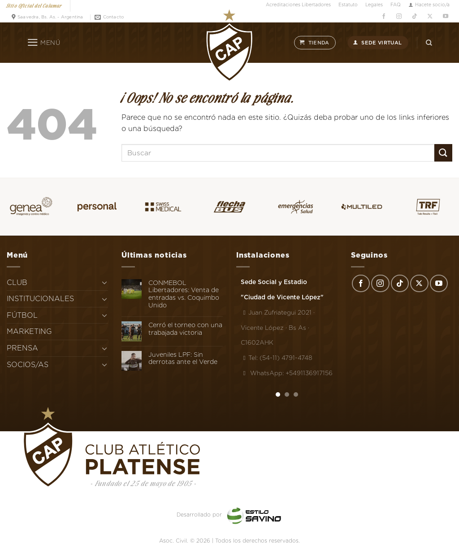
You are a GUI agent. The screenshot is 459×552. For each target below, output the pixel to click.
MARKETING (29, 331)
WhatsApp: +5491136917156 (287, 373)
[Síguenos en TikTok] (414, 16)
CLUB (17, 282)
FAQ (395, 4)
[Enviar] (443, 153)
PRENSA (22, 348)
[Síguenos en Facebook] (383, 16)
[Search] (429, 42)
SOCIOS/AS (27, 364)
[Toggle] (104, 282)
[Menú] (44, 42)
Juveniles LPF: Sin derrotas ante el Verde (182, 358)
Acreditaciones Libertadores (298, 4)
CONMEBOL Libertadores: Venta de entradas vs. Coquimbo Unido (183, 294)
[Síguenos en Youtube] (445, 16)
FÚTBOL (22, 315)
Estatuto (348, 4)
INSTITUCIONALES (40, 298)
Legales (374, 4)
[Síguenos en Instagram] (399, 16)
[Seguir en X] (430, 16)
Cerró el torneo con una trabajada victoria (185, 328)
